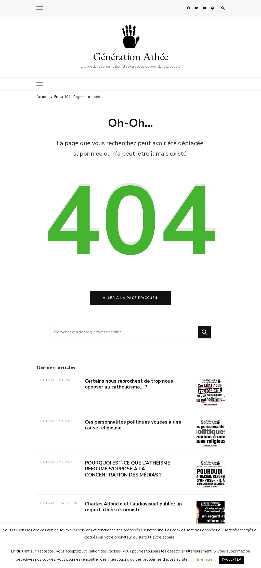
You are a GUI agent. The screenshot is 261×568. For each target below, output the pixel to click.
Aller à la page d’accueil (130, 298)
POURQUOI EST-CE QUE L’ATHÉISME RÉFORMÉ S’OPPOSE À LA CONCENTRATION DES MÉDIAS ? (127, 469)
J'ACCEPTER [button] (231, 559)
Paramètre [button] (203, 559)
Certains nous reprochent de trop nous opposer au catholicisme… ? (129, 384)
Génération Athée (130, 56)
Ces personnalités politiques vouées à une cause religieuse (133, 425)
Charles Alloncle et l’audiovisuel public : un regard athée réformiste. (133, 507)
